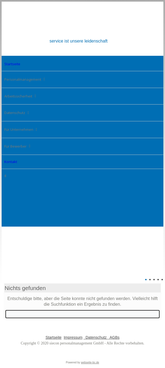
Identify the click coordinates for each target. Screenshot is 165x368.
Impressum (73, 337)
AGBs (113, 337)
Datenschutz (95, 337)
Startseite (54, 337)
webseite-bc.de (90, 362)
